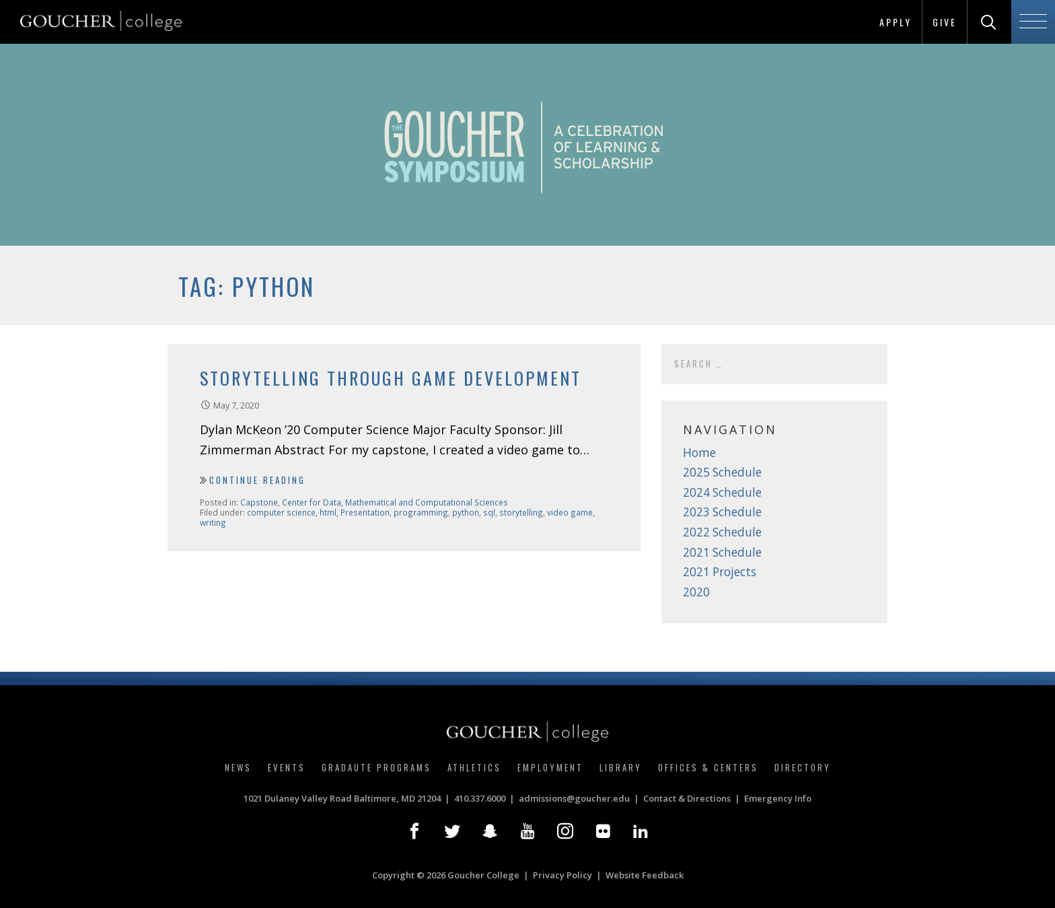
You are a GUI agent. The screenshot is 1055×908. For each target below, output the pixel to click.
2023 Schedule (722, 512)
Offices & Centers (708, 767)
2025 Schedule (722, 472)
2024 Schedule (722, 492)
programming (421, 512)
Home (699, 452)
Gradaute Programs (376, 767)
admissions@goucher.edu (574, 798)
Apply (895, 22)
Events (286, 767)
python (465, 512)
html (328, 512)
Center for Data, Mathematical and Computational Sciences (395, 502)
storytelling (521, 512)
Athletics (474, 767)
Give (945, 22)
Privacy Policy (562, 875)
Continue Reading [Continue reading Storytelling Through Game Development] (257, 480)
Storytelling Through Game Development (390, 378)
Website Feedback (645, 875)
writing (213, 522)
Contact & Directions (687, 798)
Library (620, 767)
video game (570, 512)
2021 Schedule (722, 552)
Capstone (259, 502)
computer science (281, 512)
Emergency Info (777, 798)
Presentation (365, 512)
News (238, 767)
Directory (802, 767)
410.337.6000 (479, 798)
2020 (696, 592)
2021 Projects (719, 572)
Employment (550, 767)
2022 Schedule (722, 532)
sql (489, 512)
